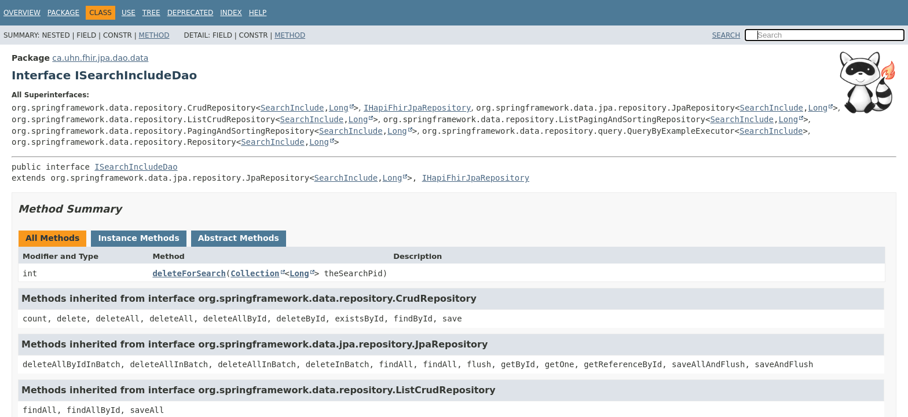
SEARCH (726, 35)
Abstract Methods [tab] (238, 238)
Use (129, 13)
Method (154, 35)
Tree (151, 13)
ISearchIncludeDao (135, 166)
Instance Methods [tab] (138, 238)
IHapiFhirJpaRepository (417, 107)
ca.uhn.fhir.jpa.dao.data (100, 58)
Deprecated (190, 13)
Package (63, 13)
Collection (254, 273)
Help (258, 13)
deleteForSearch (188, 273)
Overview (22, 13)
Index (231, 13)
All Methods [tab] (52, 238)
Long (339, 107)
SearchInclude (292, 107)
